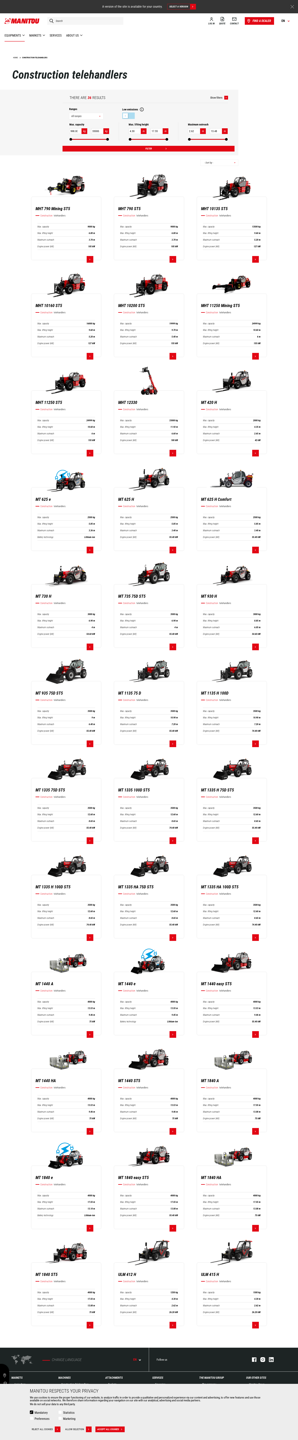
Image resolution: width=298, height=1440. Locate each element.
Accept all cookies (111, 1429)
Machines (64, 1377)
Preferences (42, 1419)
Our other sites (256, 1377)
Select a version (182, 6)
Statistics (68, 1412)
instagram (261, 1359)
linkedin (269, 1359)
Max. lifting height (45, 233)
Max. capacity (43, 226)
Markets (17, 1377)
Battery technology (45, 537)
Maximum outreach (45, 240)
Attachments (114, 1377)
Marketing (69, 1419)
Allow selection (78, 1429)
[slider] (70, 139)
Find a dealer (258, 21)
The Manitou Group (211, 1377)
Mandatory (41, 1412)
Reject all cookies (46, 1429)
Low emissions (128, 115)
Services (157, 1377)
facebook (252, 1359)
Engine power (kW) (45, 246)
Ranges (73, 109)
